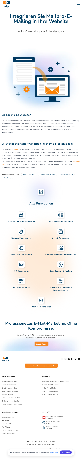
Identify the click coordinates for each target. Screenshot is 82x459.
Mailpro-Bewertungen (10, 381)
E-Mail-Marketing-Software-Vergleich (55, 381)
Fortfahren (66, 452)
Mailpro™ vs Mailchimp (50, 385)
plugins (16, 149)
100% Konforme (52, 427)
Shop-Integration (29, 174)
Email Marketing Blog (9, 388)
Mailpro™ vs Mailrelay (50, 391)
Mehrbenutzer (9, 178)
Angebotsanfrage (8, 417)
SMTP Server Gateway (10, 391)
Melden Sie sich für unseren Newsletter (41, 366)
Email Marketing (7, 394)
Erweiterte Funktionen (48, 174)
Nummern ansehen (8, 433)
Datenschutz (54, 452)
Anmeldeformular (66, 174)
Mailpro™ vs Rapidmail (50, 394)
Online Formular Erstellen (11, 398)
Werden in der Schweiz (54, 417)
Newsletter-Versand (9, 385)
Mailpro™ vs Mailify (49, 388)
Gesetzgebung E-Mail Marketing (13, 404)
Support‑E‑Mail (7, 424)
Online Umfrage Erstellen (11, 401)
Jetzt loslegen (41, 344)
